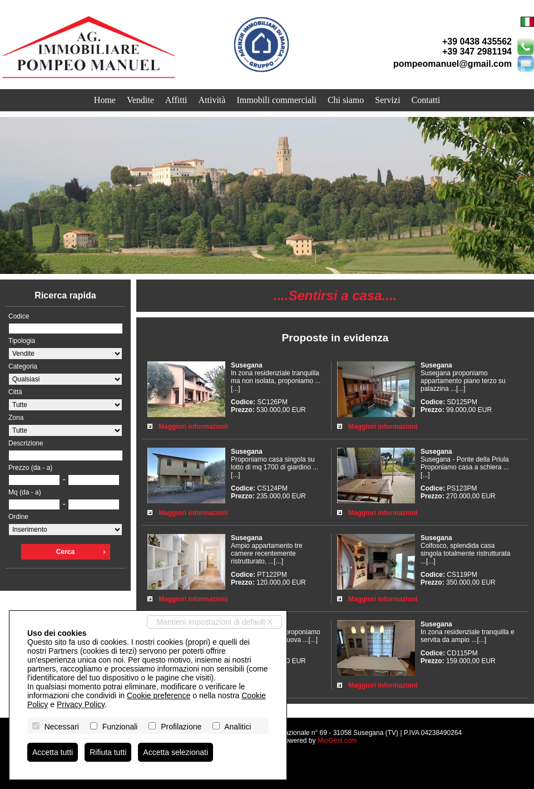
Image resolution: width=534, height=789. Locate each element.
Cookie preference (158, 695)
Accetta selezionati (175, 752)
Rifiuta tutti (108, 752)
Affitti (176, 100)
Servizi (387, 100)
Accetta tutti (52, 752)
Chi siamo (346, 100)
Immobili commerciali (276, 100)
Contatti (426, 100)
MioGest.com (337, 740)
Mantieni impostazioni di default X (214, 622)
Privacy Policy (81, 704)
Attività (212, 100)
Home (105, 100)
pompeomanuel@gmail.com (452, 63)
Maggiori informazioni (193, 426)
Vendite (140, 100)
